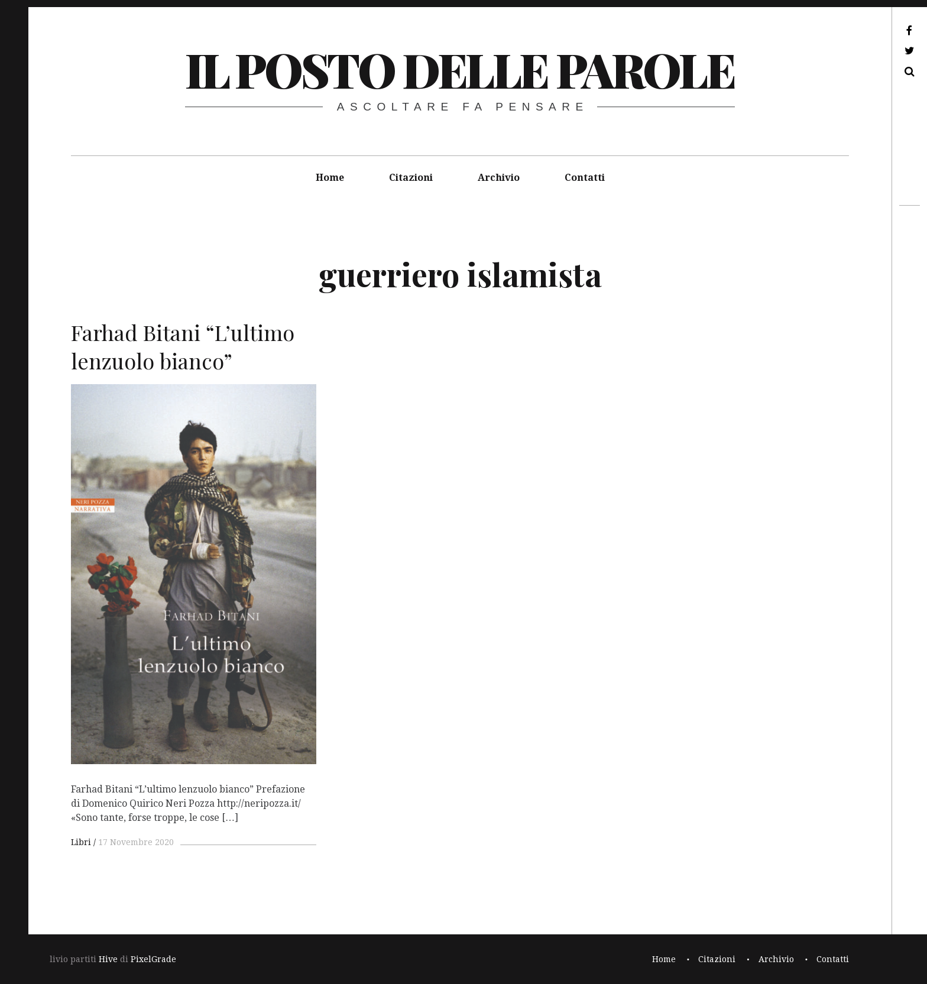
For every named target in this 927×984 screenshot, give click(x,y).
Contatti (585, 177)
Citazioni (411, 177)
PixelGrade (153, 959)
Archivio (499, 177)
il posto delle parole (459, 68)
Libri (81, 842)
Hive (108, 959)
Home (330, 177)
